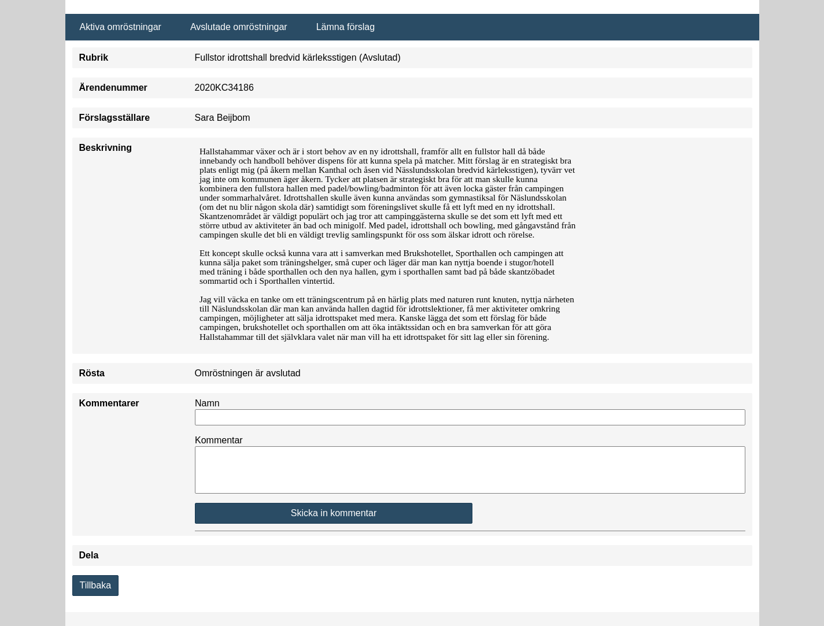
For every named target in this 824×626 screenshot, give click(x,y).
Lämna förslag (345, 27)
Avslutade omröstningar (238, 27)
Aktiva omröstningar (120, 27)
